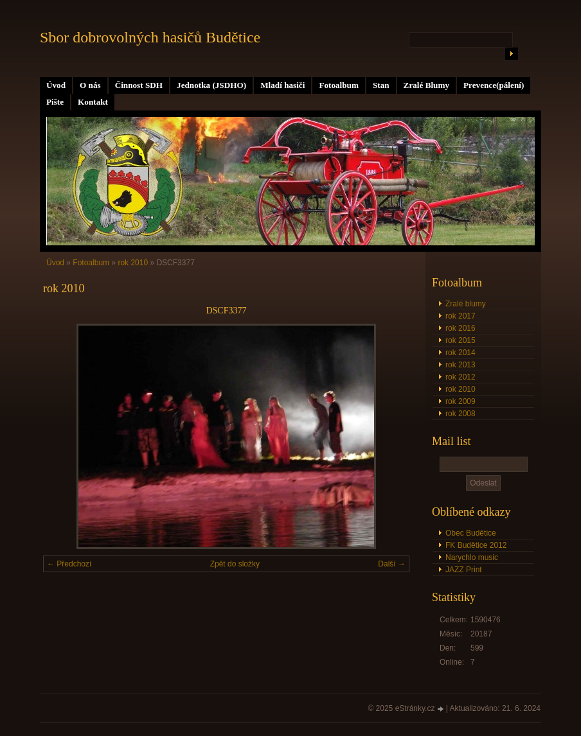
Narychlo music (471, 557)
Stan (381, 85)
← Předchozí (69, 563)
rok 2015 (460, 340)
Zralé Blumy (426, 85)
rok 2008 (460, 413)
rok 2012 (460, 376)
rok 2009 (460, 401)
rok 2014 (460, 352)
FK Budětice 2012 (475, 545)
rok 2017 (460, 315)
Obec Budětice (470, 533)
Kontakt (93, 102)
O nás (90, 85)
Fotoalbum (339, 85)
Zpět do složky (235, 563)
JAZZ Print (463, 569)
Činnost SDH (139, 85)
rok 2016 (460, 328)
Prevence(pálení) (493, 85)
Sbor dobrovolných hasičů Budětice (150, 37)
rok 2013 (460, 364)
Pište (55, 102)
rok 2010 (460, 389)
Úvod (56, 85)
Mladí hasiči (282, 85)
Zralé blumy (465, 303)
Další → (392, 563)
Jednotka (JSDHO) (211, 85)
